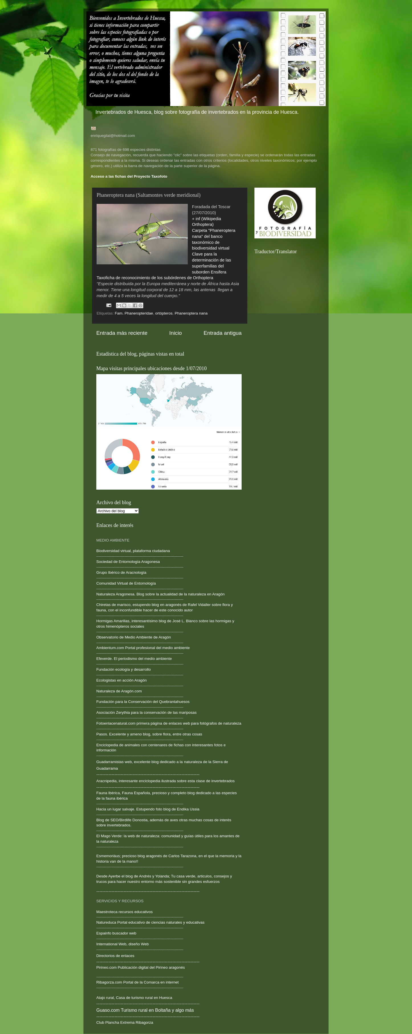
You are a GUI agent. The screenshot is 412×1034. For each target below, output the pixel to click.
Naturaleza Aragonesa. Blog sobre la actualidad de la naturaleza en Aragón (160, 594)
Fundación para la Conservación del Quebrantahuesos (142, 702)
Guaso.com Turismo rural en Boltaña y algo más (145, 1010)
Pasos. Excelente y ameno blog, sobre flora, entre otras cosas (149, 734)
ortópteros (164, 313)
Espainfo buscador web (116, 933)
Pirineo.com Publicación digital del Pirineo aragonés (140, 967)
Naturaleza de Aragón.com (119, 691)
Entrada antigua (223, 333)
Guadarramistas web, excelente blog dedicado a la (139, 762)
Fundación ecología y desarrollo (123, 669)
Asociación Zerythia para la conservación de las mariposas (146, 712)
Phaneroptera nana (191, 313)
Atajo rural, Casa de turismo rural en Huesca (134, 998)
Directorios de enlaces (115, 956)
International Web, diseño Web (122, 944)
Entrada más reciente (122, 333)
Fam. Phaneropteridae (134, 313)
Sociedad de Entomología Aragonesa (128, 561)
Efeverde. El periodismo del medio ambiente (134, 658)
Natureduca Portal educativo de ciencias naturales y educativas (150, 922)
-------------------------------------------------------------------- (139, 615)
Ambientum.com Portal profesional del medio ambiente (143, 648)
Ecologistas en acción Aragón (121, 680)
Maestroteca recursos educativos (124, 912)
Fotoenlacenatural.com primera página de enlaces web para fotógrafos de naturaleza (168, 723)
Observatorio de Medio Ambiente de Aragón (133, 637)
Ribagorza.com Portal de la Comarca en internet (137, 982)
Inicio (175, 333)
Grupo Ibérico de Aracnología (121, 572)
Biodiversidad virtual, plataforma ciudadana (133, 551)
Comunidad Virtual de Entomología (126, 583)
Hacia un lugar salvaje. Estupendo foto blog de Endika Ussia (147, 809)
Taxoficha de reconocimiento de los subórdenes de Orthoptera (155, 277)
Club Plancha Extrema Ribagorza (124, 1022)
